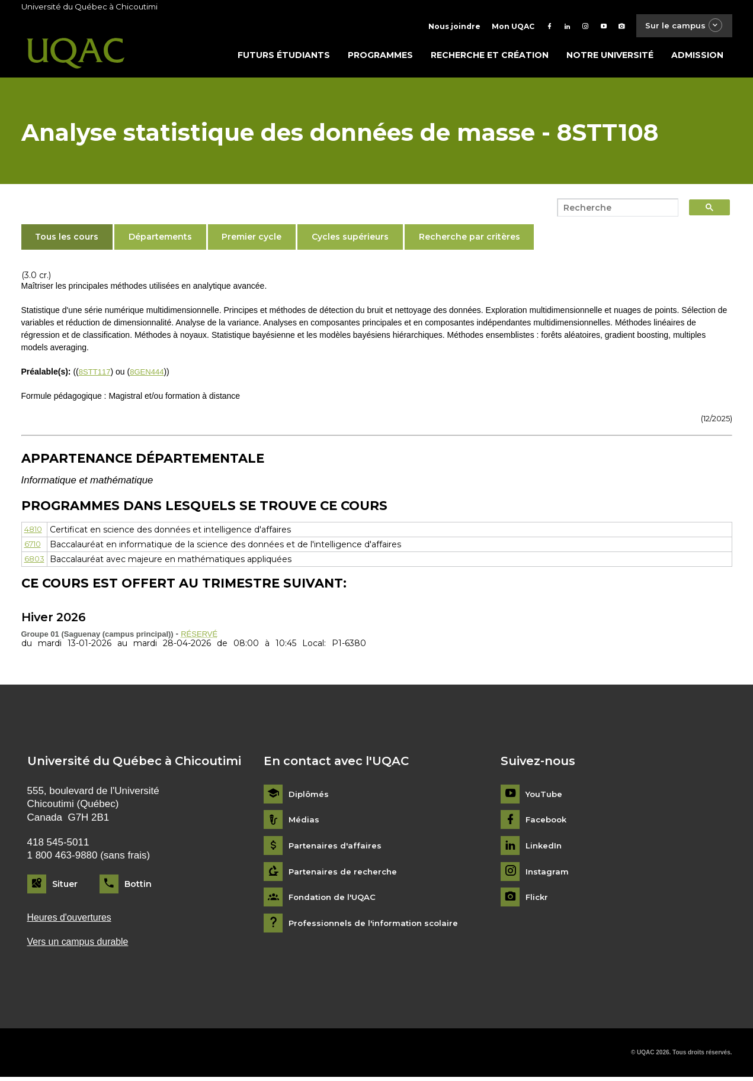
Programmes (380, 57)
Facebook (548, 823)
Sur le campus (680, 26)
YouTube (545, 797)
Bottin (138, 886)
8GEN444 (150, 374)
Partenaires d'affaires (336, 848)
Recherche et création (490, 57)
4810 (34, 532)
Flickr (538, 900)
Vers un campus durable (81, 945)
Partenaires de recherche (345, 874)
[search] (614, 210)
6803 (35, 561)
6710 (34, 546)
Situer (65, 886)
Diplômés (309, 797)
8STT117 (96, 374)
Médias (304, 823)
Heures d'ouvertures (72, 920)
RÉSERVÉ (200, 636)
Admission (697, 57)
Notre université (609, 57)
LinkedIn (545, 848)
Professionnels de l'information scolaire (377, 926)
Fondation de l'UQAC (335, 900)
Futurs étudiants (284, 57)
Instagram (548, 874)
